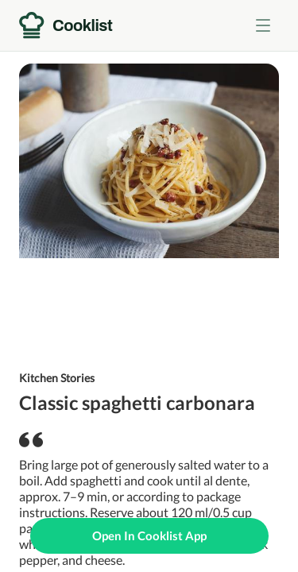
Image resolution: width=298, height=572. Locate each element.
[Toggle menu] (263, 25)
